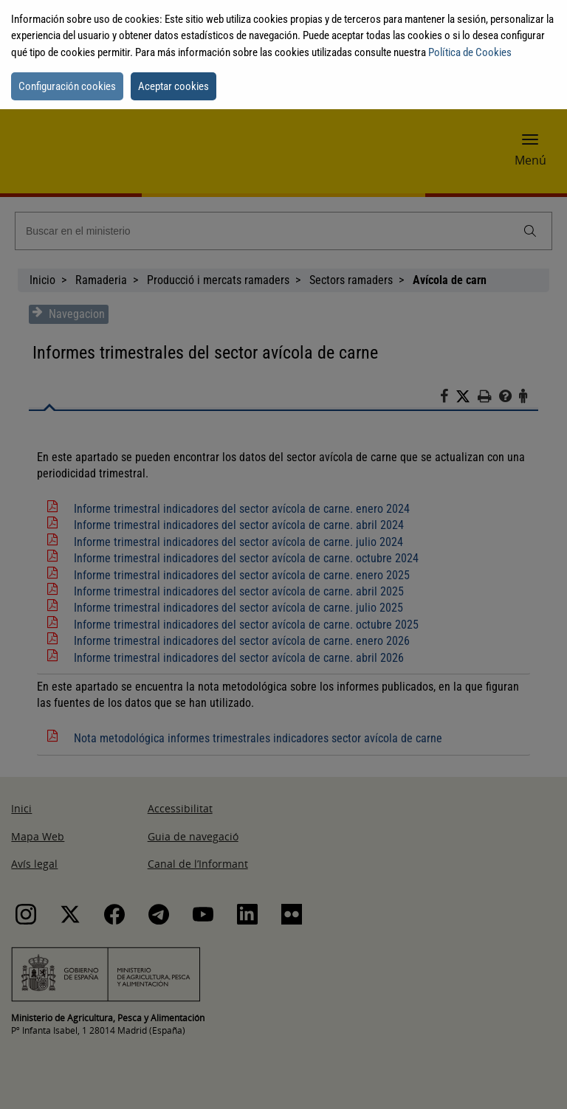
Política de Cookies (470, 52)
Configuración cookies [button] (67, 86)
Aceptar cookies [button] (173, 86)
